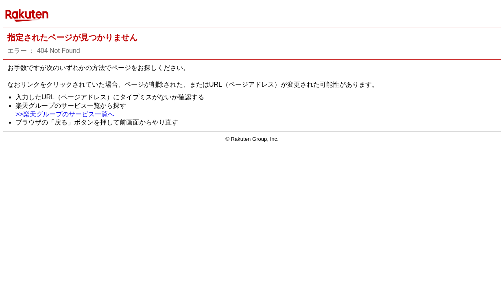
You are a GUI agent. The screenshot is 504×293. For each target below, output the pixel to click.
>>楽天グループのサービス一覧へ (64, 114)
